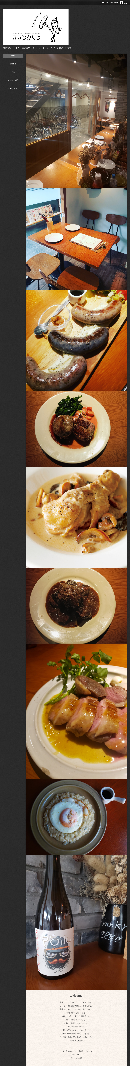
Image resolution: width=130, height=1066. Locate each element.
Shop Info (12, 88)
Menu (13, 64)
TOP (13, 55)
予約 (13, 72)
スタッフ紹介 (13, 80)
